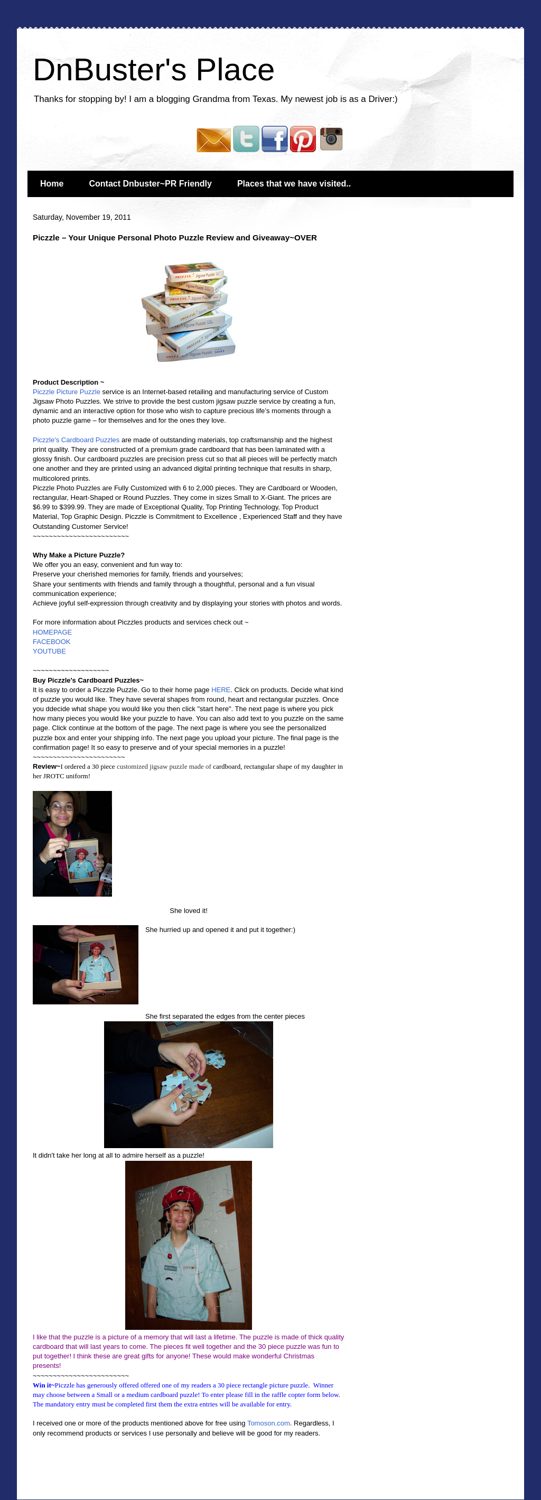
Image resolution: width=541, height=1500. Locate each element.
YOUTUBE (49, 651)
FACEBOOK (52, 642)
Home (51, 183)
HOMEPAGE (52, 632)
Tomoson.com (268, 1423)
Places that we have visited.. (294, 183)
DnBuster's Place (154, 69)
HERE (220, 690)
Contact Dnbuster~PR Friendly (150, 183)
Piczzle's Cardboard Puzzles (76, 440)
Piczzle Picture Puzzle (66, 392)
